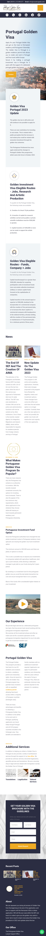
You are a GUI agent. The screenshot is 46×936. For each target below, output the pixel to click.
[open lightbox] (23, 604)
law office (31, 756)
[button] (40, 8)
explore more (25, 74)
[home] (12, 8)
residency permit (11, 690)
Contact (11, 74)
